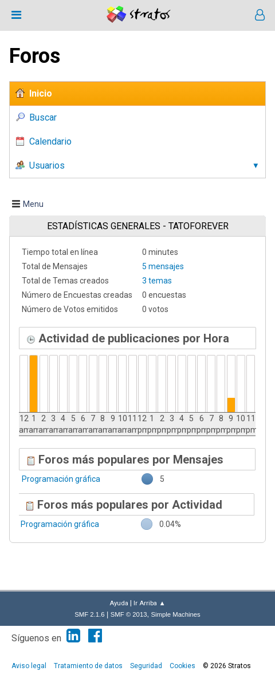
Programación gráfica (61, 479)
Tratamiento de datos (88, 666)
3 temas (157, 280)
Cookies (182, 666)
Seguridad (146, 666)
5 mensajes (163, 266)
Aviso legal (28, 666)
